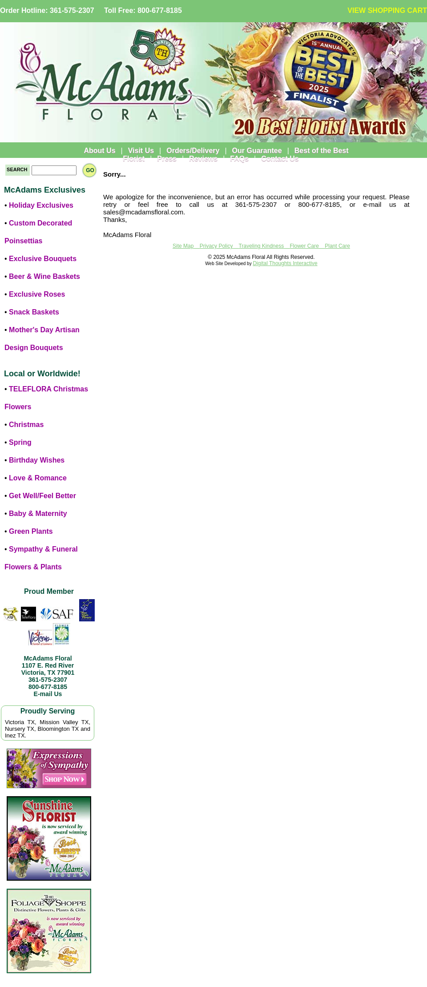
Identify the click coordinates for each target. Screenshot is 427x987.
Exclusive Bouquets (43, 258)
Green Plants (31, 531)
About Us (99, 150)
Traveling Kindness (261, 246)
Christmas (26, 424)
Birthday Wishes (36, 460)
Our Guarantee (257, 150)
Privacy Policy (216, 246)
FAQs (239, 158)
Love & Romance (38, 478)
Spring (20, 442)
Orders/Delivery (192, 150)
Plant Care (337, 246)
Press (167, 158)
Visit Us (141, 150)
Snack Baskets (34, 312)
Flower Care (304, 246)
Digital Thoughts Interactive (285, 263)
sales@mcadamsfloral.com (143, 212)
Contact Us (279, 158)
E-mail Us (48, 693)
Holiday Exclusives (41, 205)
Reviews (203, 158)
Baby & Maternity (38, 513)
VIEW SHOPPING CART (387, 10)
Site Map (183, 246)
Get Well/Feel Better (42, 496)
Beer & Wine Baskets (44, 276)
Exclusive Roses (37, 294)
